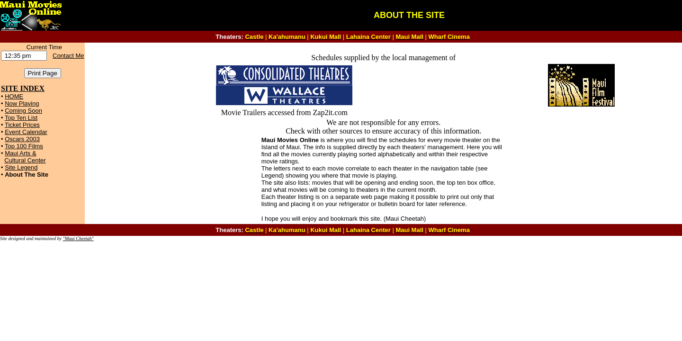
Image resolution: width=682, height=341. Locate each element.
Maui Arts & (20, 153)
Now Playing (22, 103)
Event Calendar (26, 131)
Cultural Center (24, 160)
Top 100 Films (24, 146)
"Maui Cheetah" (78, 238)
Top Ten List (21, 117)
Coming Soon (23, 110)
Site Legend (21, 167)
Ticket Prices (22, 124)
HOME (14, 96)
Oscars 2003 (22, 139)
